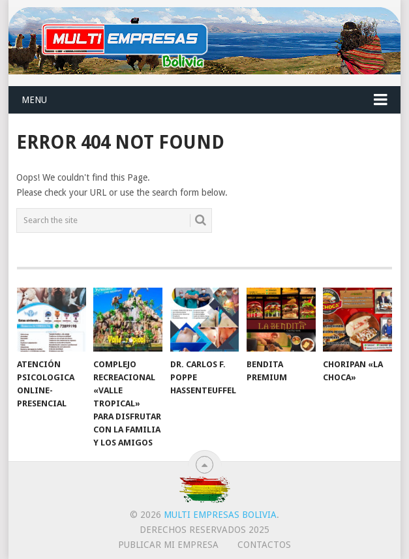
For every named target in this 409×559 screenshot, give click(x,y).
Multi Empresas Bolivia (220, 514)
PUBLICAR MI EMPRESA (168, 544)
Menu (34, 100)
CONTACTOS (264, 544)
